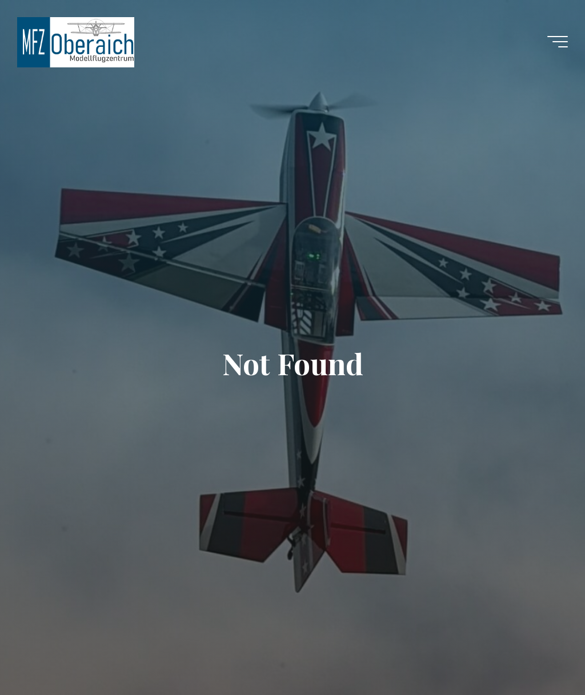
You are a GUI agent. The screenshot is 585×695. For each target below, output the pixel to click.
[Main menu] (557, 41)
